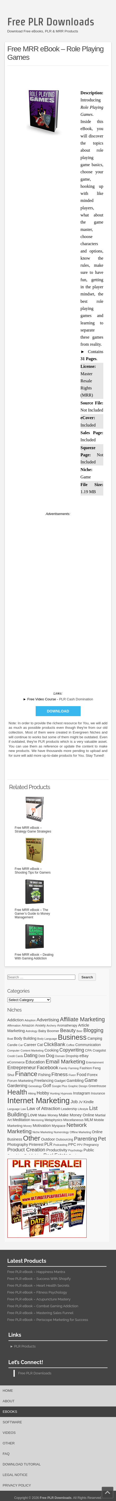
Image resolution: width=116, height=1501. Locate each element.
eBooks (10, 1412)
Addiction (15, 1020)
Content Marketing (32, 1050)
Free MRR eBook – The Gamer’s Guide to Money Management (34, 897)
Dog (50, 1055)
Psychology (75, 1150)
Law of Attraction (43, 1108)
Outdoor (48, 1139)
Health (17, 1092)
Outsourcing (64, 1139)
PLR (48, 1144)
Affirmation (14, 1025)
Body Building (25, 1038)
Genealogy (35, 1086)
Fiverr (72, 1075)
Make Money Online (76, 1115)
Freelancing (44, 1080)
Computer (13, 1050)
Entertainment (95, 1062)
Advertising (47, 1019)
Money (27, 1125)
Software (12, 1422)
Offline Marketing (80, 1132)
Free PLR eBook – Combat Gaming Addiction (42, 1306)
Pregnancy (91, 1145)
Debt (41, 1056)
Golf (47, 1085)
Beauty (68, 1030)
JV (80, 1102)
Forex (92, 1074)
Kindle (88, 1102)
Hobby (43, 1093)
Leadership (69, 1109)
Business (72, 1037)
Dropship (72, 1056)
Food (81, 1074)
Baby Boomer (48, 1031)
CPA (88, 1050)
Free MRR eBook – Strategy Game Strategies (34, 813)
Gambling (75, 1080)
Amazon (28, 1025)
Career (30, 1044)
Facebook (47, 1067)
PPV (79, 1144)
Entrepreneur (21, 1067)
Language (13, 1109)
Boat (10, 1038)
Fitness (60, 1074)
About (9, 1401)
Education (35, 1061)
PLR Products (25, 1346)
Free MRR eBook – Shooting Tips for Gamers (34, 854)
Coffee (70, 1045)
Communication (88, 1045)
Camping (94, 1038)
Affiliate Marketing (82, 1019)
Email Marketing (65, 1061)
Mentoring (37, 1120)
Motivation (42, 1125)
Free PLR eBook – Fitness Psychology (37, 1292)
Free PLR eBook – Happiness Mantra (36, 1272)
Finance (26, 1074)
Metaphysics (53, 1120)
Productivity (56, 1150)
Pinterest (36, 1144)
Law (23, 1109)
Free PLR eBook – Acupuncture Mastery (39, 1299)
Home (8, 1391)
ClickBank (54, 1044)
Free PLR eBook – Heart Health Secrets (38, 1285)
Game (91, 1080)
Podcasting (60, 1144)
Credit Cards (15, 1056)
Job (74, 1101)
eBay (84, 1055)
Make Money (48, 1115)
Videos (9, 1433)
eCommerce (16, 1062)
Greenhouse (97, 1086)
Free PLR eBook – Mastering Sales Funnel (40, 1313)
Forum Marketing (20, 1081)
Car (20, 1045)
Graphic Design (77, 1086)
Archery (51, 1025)
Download (58, 711)
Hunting (55, 1093)
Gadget (60, 1081)
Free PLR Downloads (50, 21)
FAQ (6, 1454)
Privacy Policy (17, 1485)
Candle (12, 1045)
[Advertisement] (61, 76)
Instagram (81, 1093)
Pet (102, 1139)
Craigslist (99, 1050)
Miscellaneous (73, 1120)
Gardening (17, 1085)
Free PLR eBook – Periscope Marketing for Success (47, 1320)
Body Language (47, 1038)
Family (63, 1068)
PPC (72, 1144)
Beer (80, 1031)
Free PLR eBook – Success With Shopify (39, 1279)
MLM (88, 1120)
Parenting (85, 1139)
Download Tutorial (22, 1464)
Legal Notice (15, 1475)
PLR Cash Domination (76, 699)
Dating (31, 1055)
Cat (40, 1045)
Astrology (31, 1031)
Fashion (86, 1068)
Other (31, 1138)
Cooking (51, 1050)
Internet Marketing (38, 1100)
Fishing (44, 1075)
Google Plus (59, 1086)
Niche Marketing (43, 1132)
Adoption (30, 1020)
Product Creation (26, 1149)
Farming (73, 1068)
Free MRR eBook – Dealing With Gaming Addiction (34, 940)
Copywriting (71, 1050)
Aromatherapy (67, 1025)
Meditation (21, 1120)
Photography (17, 1144)
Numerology (61, 1132)
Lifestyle (83, 1109)
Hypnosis (66, 1093)
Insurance (98, 1093)
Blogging (93, 1030)
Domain (60, 1056)
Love (32, 1114)
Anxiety (40, 1025)
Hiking (32, 1093)
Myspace (59, 1126)
